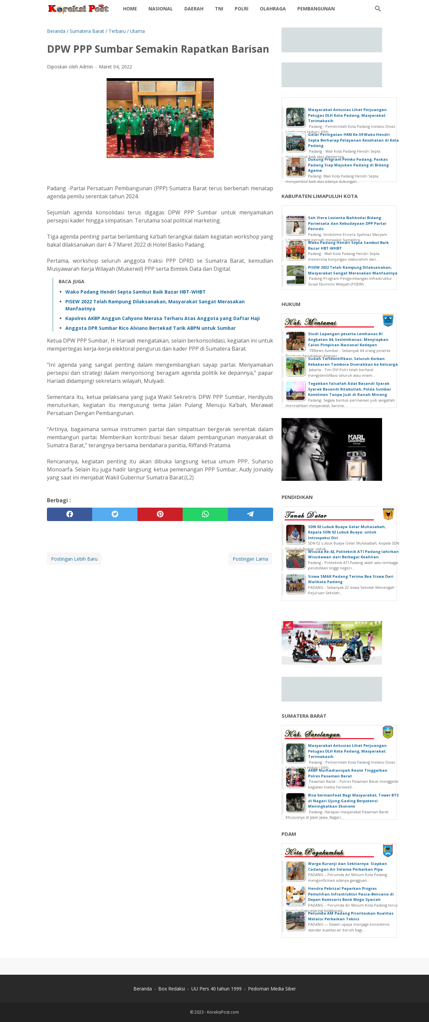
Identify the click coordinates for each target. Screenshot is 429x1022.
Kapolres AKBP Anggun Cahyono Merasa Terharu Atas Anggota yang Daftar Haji (162, 318)
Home (130, 8)
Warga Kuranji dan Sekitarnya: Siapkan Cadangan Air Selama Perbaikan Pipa (347, 866)
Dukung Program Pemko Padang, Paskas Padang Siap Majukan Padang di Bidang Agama (348, 165)
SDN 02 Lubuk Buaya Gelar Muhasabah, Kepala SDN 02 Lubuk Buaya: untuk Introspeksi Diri (347, 532)
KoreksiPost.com (223, 1012)
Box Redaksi (171, 988)
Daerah (193, 8)
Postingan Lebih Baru (74, 559)
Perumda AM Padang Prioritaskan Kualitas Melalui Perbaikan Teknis (350, 916)
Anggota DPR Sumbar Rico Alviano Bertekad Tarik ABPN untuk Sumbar (150, 328)
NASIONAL (160, 8)
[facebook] (69, 514)
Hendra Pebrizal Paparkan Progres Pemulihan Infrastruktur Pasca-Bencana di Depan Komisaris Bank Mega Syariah (351, 894)
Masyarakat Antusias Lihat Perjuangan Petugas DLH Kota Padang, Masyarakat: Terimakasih (347, 115)
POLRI (241, 8)
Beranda (142, 988)
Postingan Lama (250, 559)
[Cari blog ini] (378, 9)
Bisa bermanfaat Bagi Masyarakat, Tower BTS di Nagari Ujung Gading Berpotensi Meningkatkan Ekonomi (353, 801)
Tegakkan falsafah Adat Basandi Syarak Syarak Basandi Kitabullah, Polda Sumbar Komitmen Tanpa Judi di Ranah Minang (349, 389)
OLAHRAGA (273, 8)
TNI (219, 8)
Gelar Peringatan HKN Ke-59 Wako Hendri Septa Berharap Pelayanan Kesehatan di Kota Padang (353, 140)
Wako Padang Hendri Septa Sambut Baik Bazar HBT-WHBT (135, 292)
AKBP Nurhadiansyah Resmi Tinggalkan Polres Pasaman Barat (347, 773)
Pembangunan (316, 8)
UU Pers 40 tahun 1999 (216, 988)
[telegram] (250, 514)
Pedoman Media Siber (272, 988)
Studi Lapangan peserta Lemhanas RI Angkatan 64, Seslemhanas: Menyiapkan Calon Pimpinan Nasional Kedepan (348, 339)
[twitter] (114, 514)
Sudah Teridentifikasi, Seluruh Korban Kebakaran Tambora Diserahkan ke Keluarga (353, 361)
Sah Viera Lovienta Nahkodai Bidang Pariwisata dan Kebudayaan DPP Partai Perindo (347, 223)
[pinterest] (160, 514)
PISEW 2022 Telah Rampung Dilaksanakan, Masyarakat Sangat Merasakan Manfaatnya (352, 270)
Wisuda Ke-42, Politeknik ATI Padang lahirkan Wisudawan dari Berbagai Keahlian (353, 554)
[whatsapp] (205, 514)
